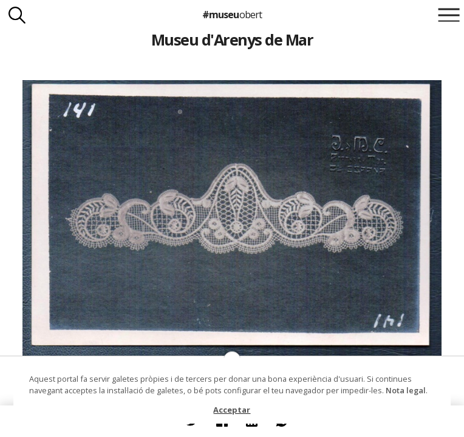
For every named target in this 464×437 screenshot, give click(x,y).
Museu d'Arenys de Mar (232, 39)
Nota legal (406, 390)
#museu (231, 14)
